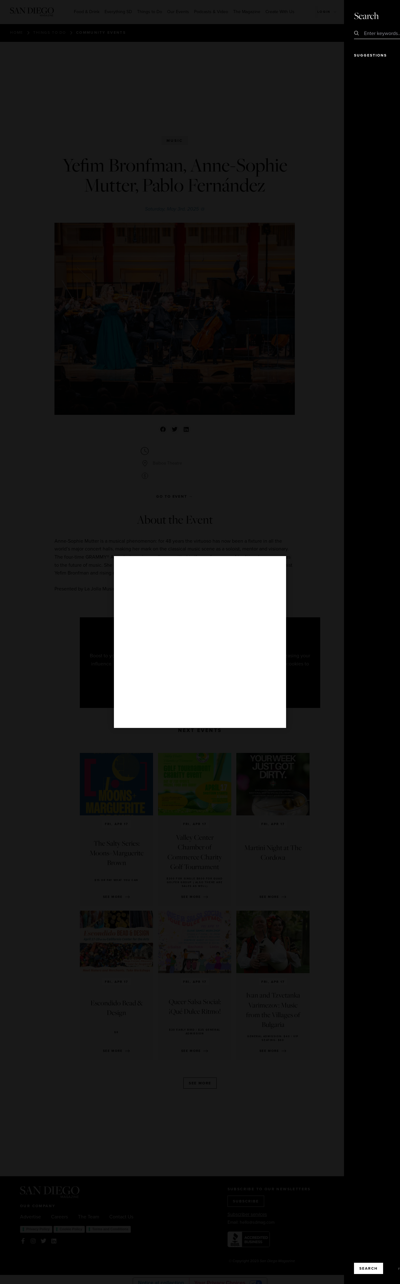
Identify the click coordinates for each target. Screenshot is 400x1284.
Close (377, 15)
